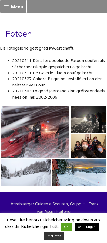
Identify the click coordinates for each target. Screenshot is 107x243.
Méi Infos (54, 236)
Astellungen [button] (87, 227)
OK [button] (66, 227)
